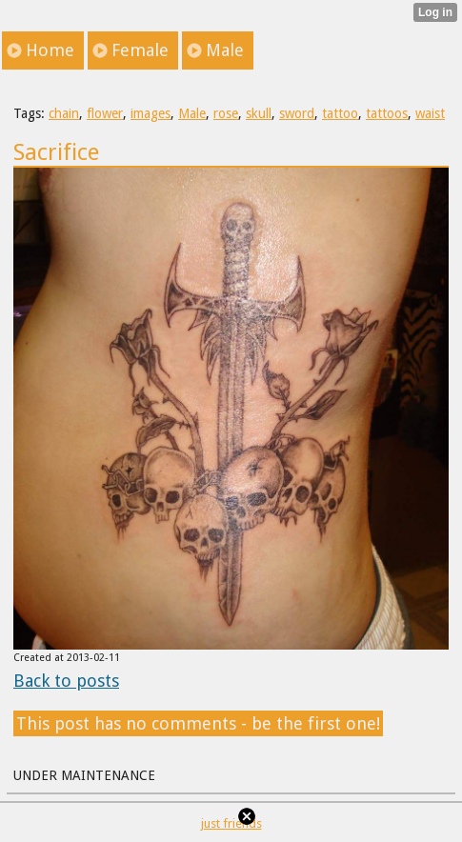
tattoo (340, 113)
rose (225, 113)
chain (64, 113)
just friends (231, 823)
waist (430, 113)
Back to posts (66, 681)
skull (258, 113)
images (151, 113)
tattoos (387, 113)
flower (105, 113)
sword (296, 113)
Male (192, 113)
